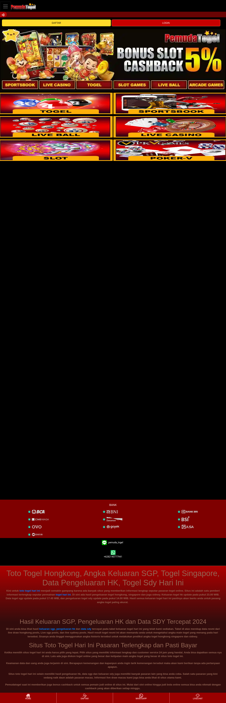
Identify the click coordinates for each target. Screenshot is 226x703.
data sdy (86, 628)
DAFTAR (56, 23)
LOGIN (166, 23)
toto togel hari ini (30, 590)
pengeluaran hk (65, 628)
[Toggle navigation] (5, 6)
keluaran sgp (47, 628)
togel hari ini (63, 594)
